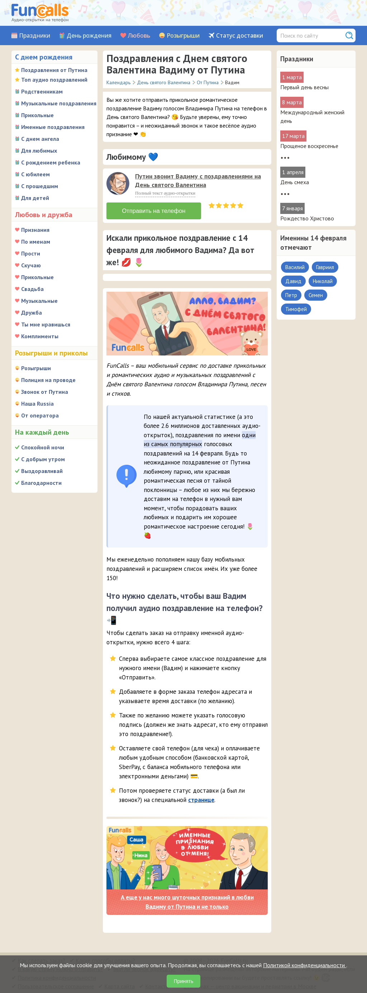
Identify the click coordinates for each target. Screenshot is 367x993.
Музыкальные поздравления (58, 103)
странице (201, 798)
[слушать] (117, 183)
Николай (323, 281)
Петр (291, 295)
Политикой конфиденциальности (304, 965)
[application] (118, 184)
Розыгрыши (183, 35)
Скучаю (31, 265)
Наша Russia (37, 403)
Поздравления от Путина (54, 69)
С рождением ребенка (50, 162)
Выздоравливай (42, 470)
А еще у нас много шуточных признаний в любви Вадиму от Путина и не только (187, 901)
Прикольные (37, 115)
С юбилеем (35, 174)
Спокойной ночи (42, 447)
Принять (184, 981)
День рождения (89, 35)
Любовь (139, 35)
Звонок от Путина (44, 391)
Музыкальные (39, 300)
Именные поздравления (53, 126)
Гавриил (325, 267)
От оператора (40, 415)
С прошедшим (39, 186)
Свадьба (32, 288)
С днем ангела (40, 138)
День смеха (294, 182)
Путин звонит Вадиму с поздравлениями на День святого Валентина (198, 180)
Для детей (35, 197)
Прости (30, 253)
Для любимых (39, 150)
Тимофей (296, 309)
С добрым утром (43, 459)
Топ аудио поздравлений (54, 79)
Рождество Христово (307, 218)
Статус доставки (239, 35)
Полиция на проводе (48, 379)
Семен (316, 295)
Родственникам (42, 91)
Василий (295, 267)
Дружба (31, 312)
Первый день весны (304, 87)
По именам (35, 241)
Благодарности (41, 482)
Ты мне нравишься (45, 324)
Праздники (34, 35)
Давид (293, 281)
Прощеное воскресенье (309, 145)
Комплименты (39, 336)
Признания (35, 229)
